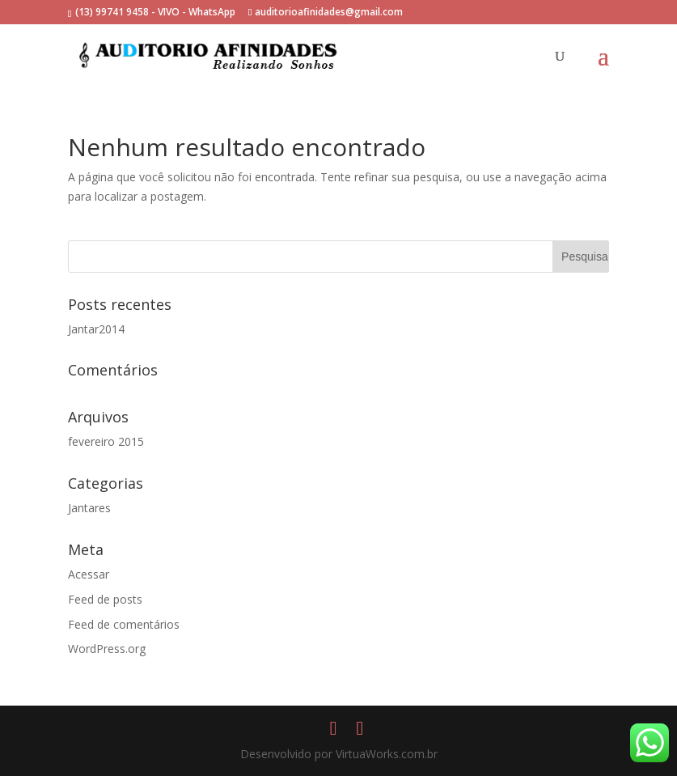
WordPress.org (107, 648)
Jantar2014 (96, 329)
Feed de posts (105, 599)
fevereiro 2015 (106, 441)
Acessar (88, 574)
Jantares (89, 507)
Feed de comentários (124, 624)
